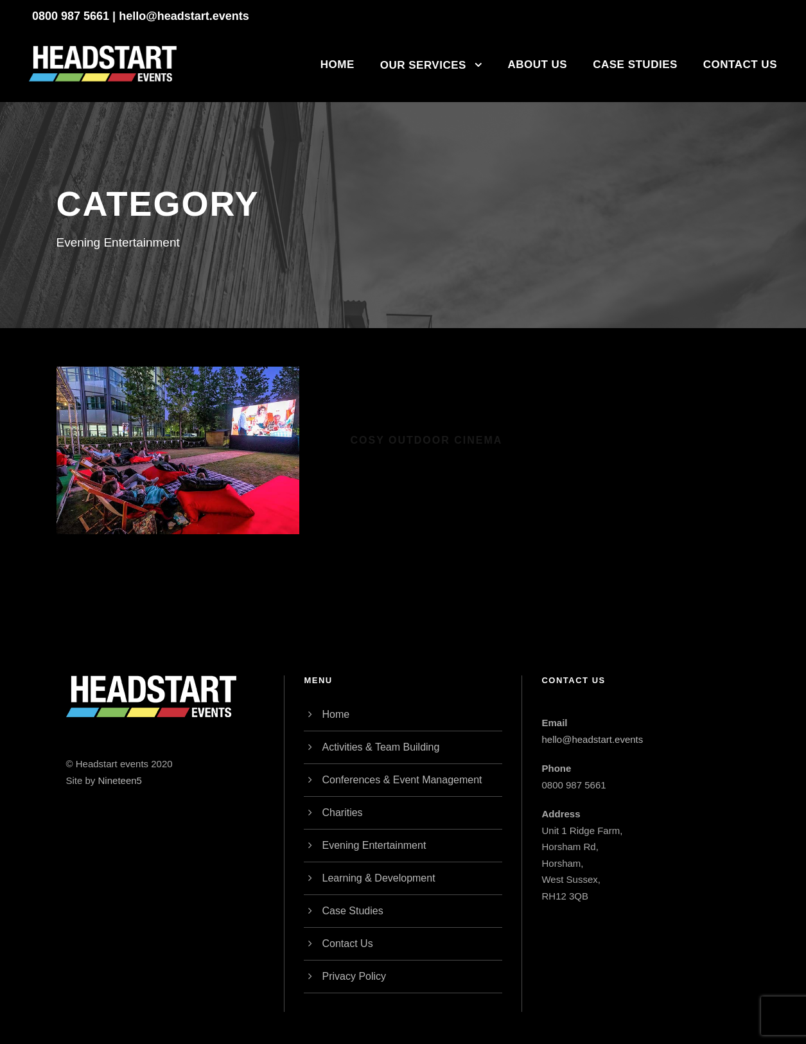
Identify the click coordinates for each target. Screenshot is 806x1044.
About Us (537, 64)
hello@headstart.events (184, 16)
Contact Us (740, 64)
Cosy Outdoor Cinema (427, 440)
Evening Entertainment (374, 845)
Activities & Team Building (380, 747)
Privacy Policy (354, 976)
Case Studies (635, 64)
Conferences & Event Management (402, 779)
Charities (342, 812)
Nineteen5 (120, 780)
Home (337, 64)
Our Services (423, 65)
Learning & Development (378, 878)
